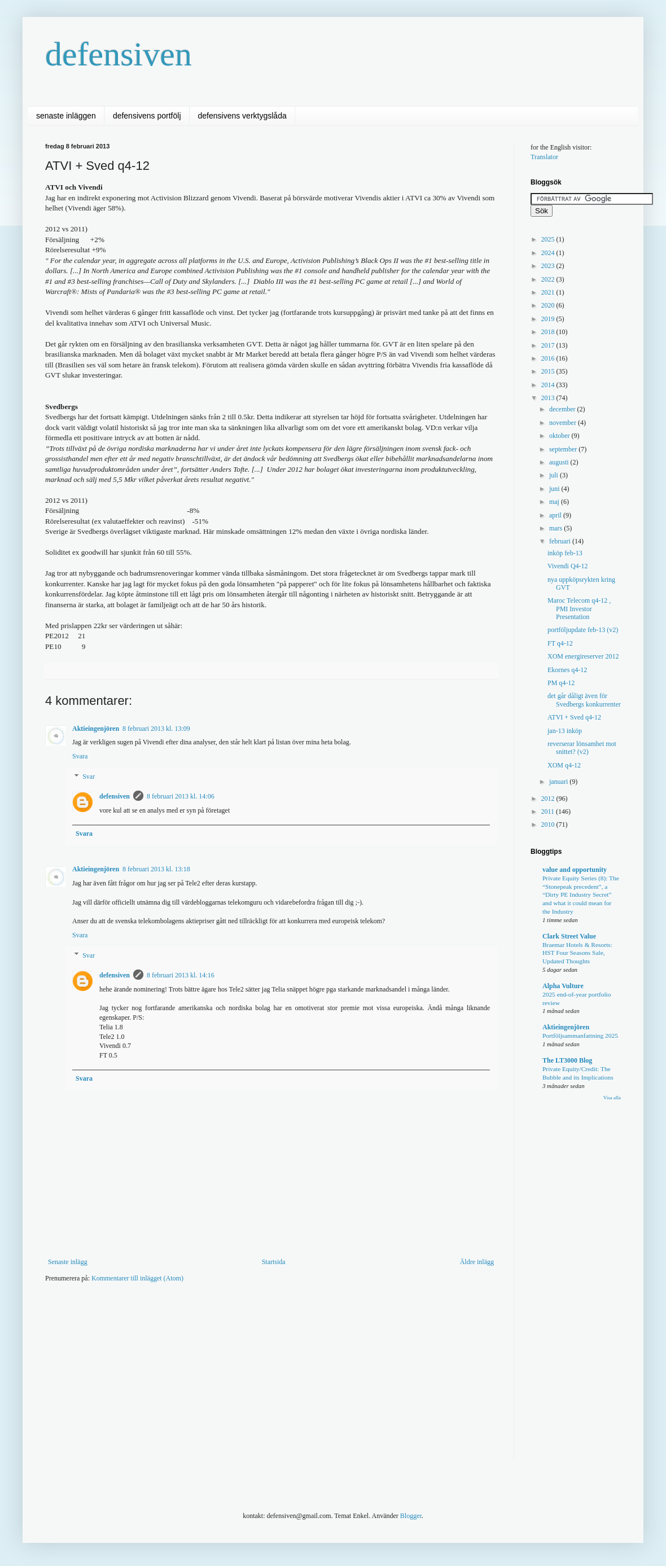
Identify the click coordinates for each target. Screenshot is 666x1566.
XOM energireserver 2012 (583, 656)
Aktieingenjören (95, 728)
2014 (549, 385)
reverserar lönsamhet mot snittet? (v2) (581, 748)
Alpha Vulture (563, 986)
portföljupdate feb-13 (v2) (582, 630)
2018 (549, 332)
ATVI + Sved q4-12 (574, 717)
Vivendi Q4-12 (567, 566)
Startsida (274, 1262)
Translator (544, 157)
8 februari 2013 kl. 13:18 (156, 869)
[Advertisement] (239, 1379)
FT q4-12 (560, 643)
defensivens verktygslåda (242, 115)
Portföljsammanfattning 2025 (580, 1035)
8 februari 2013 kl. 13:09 (156, 728)
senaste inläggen (66, 115)
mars (556, 528)
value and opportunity (574, 870)
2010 (549, 824)
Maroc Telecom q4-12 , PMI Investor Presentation (579, 608)
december (563, 409)
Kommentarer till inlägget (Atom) (137, 1278)
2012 (549, 798)
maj (555, 502)
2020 (549, 305)
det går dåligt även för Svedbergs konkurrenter (584, 700)
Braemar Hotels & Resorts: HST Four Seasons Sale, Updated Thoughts (577, 953)
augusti (560, 462)
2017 (549, 345)
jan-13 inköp (564, 731)
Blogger (411, 1516)
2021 (549, 292)
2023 (549, 266)
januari (559, 782)
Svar (88, 776)
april (556, 515)
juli (554, 475)
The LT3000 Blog (567, 1060)
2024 (549, 253)
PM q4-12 (561, 683)
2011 (549, 811)
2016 (549, 358)
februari (560, 541)
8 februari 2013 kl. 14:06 (180, 796)
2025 (549, 239)
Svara (79, 756)
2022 (549, 279)
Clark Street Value (569, 936)
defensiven (118, 54)
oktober (560, 436)
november (563, 423)
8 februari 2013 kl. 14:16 (180, 975)
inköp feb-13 (564, 553)
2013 (549, 398)
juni (555, 489)
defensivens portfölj (147, 115)
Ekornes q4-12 (567, 670)
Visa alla (612, 1097)
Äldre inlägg (477, 1262)
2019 (549, 319)
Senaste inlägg (67, 1262)
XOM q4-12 (564, 765)
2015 (549, 371)
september (564, 449)
